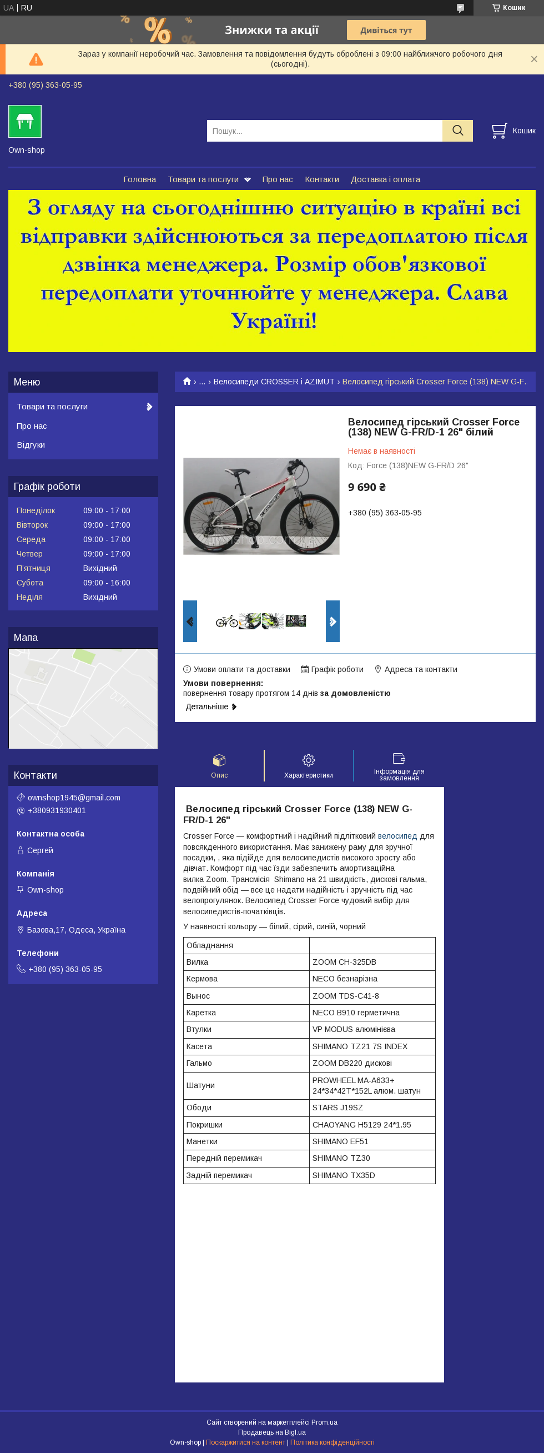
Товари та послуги (203, 179)
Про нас (278, 179)
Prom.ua (324, 1422)
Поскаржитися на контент (245, 1442)
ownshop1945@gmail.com (74, 797)
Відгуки (31, 444)
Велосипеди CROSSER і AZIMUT (274, 381)
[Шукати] (457, 131)
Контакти (322, 179)
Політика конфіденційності (332, 1442)
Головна (139, 179)
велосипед (397, 835)
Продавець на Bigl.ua (272, 1432)
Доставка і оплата (385, 179)
